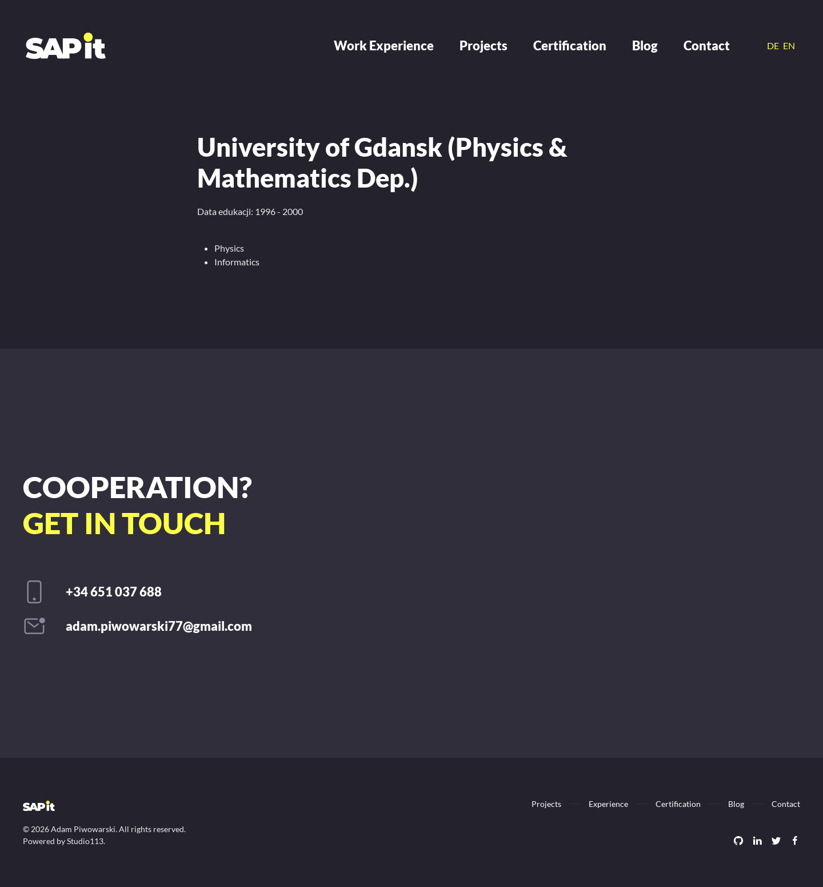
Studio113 (85, 841)
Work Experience (384, 45)
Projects (484, 45)
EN (789, 45)
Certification (569, 45)
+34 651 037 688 (114, 591)
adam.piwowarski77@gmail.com (159, 626)
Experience (608, 804)
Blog (645, 45)
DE (774, 45)
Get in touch (124, 522)
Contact (707, 45)
